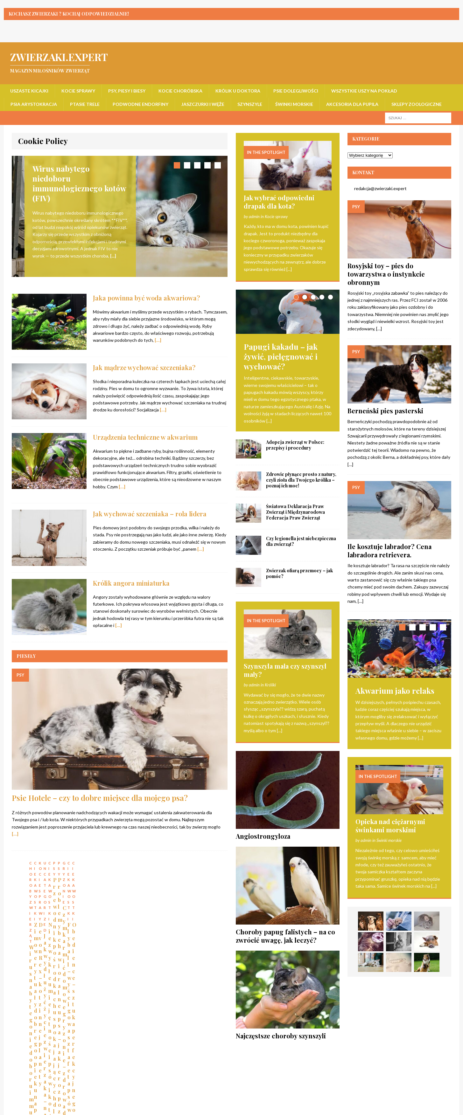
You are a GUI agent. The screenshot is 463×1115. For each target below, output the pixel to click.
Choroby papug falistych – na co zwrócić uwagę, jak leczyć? (285, 937)
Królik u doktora (237, 90)
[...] (113, 255)
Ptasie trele (85, 104)
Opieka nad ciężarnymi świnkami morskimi (390, 825)
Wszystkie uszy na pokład (364, 90)
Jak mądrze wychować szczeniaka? (144, 358)
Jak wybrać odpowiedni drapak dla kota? (279, 201)
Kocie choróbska (180, 90)
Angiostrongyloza (263, 838)
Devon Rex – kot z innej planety (186, 908)
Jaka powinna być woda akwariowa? (146, 289)
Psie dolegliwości (295, 90)
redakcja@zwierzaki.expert (377, 188)
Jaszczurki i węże (202, 104)
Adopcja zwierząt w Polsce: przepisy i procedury (295, 447)
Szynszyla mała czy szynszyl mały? (285, 672)
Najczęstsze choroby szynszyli (281, 1037)
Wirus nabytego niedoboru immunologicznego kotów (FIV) (52, 914)
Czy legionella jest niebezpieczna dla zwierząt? (301, 543)
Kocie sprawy (78, 90)
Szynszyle (249, 104)
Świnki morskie (294, 104)
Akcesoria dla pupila (352, 104)
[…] (158, 331)
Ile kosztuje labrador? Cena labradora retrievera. (389, 550)
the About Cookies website (165, 987)
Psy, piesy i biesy (126, 90)
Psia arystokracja (34, 104)
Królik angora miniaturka (131, 573)
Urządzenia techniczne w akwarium (145, 427)
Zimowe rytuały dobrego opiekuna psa (124, 908)
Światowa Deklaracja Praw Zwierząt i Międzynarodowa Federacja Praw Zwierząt (295, 514)
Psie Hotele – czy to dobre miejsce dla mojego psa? (100, 789)
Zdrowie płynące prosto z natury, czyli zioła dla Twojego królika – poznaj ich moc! (301, 482)
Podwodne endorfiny (140, 104)
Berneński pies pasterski (385, 410)
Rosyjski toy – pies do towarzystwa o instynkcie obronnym (386, 273)
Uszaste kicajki (29, 90)
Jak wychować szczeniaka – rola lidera (150, 504)
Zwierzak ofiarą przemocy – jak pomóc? (299, 575)
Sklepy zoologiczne (416, 104)
